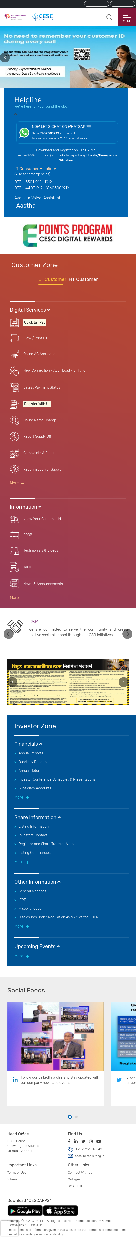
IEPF (22, 900)
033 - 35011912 (27, 182)
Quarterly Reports (33, 762)
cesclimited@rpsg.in (90, 1156)
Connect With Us (80, 1172)
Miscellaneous (30, 909)
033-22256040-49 (88, 1149)
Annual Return (30, 771)
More (14, 483)
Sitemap (13, 1179)
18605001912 (57, 188)
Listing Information (34, 827)
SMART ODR (76, 1186)
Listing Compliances (35, 853)
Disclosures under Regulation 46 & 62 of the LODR (58, 917)
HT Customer (83, 279)
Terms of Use (16, 1172)
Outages (74, 1179)
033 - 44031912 (28, 188)
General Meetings (32, 891)
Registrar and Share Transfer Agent (47, 844)
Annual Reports (31, 753)
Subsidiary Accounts (35, 788)
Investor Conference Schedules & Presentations (57, 779)
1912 (48, 182)
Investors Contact (33, 835)
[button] (70, 1117)
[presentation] (5, 57)
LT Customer (52, 279)
